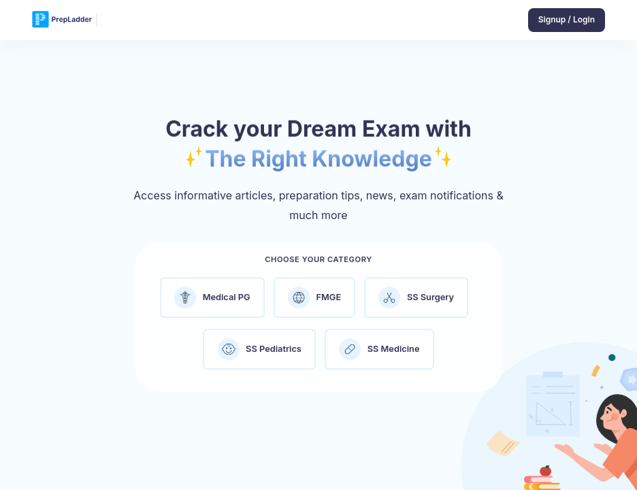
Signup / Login (566, 19)
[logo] (62, 20)
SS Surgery (416, 302)
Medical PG (212, 302)
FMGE (314, 302)
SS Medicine (379, 354)
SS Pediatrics (259, 354)
